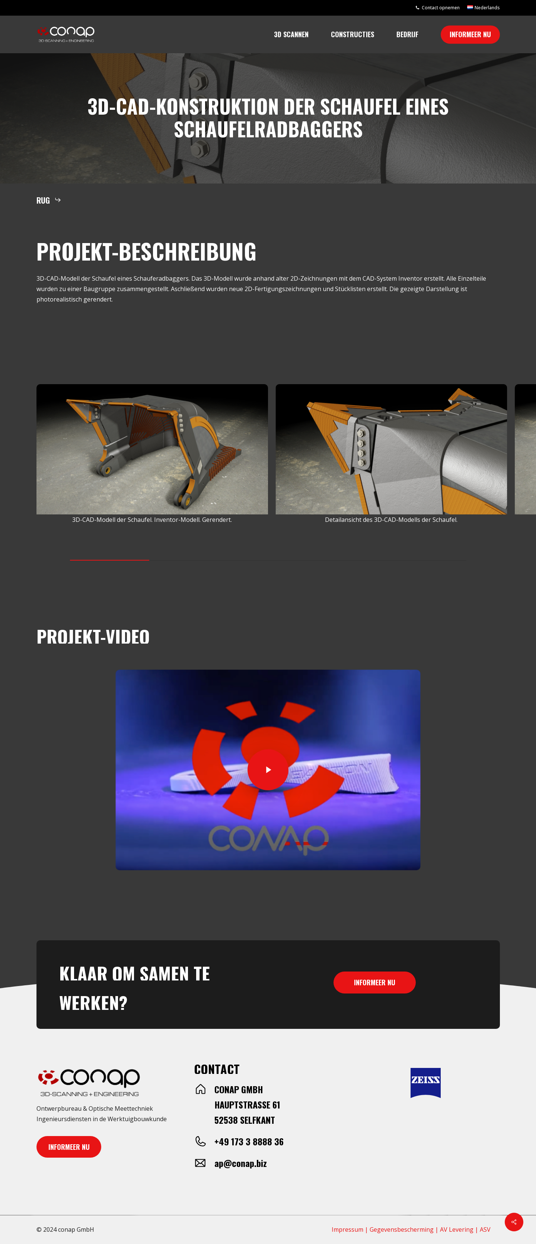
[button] (48, 200)
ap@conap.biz (240, 1163)
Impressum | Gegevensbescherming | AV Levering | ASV (411, 1229)
